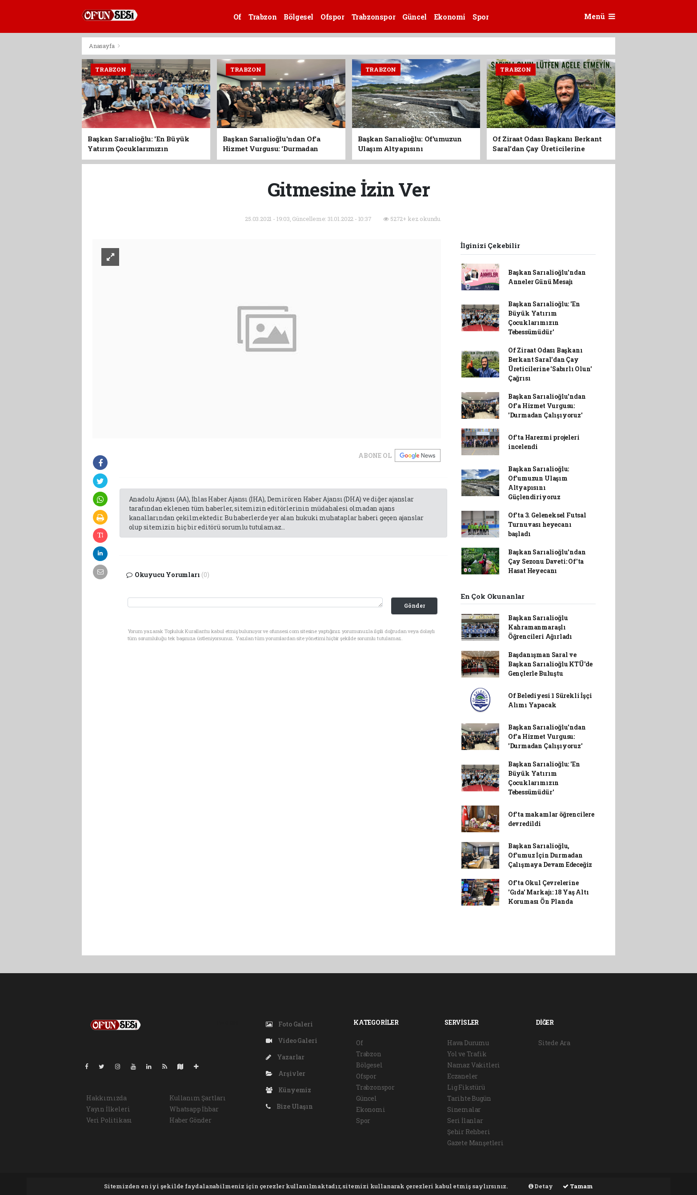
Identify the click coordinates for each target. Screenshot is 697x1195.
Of (237, 16)
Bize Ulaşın (289, 1106)
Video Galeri (291, 1040)
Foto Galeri (289, 1024)
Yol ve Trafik (467, 1054)
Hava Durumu (468, 1043)
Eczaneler (462, 1076)
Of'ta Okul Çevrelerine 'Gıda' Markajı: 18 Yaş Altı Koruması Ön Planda (548, 892)
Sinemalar (464, 1109)
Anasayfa (102, 46)
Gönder (414, 605)
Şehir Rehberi (468, 1131)
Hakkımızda (106, 1098)
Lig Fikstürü (466, 1087)
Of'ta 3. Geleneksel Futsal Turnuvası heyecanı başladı (547, 524)
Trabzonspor (374, 16)
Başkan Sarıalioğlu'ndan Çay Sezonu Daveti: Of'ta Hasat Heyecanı (547, 561)
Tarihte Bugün (469, 1098)
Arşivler (285, 1073)
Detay (541, 1186)
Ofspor (332, 16)
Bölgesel (298, 16)
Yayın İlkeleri (108, 1109)
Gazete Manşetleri (475, 1143)
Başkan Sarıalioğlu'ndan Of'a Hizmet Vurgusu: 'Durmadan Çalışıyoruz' (547, 405)
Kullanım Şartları (197, 1098)
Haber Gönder (190, 1120)
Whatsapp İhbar (193, 1109)
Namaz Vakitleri (473, 1065)
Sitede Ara (554, 1043)
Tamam (578, 1186)
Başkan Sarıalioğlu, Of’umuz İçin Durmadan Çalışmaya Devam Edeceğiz (550, 855)
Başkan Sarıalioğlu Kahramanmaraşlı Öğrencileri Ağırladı (540, 627)
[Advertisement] (41, 170)
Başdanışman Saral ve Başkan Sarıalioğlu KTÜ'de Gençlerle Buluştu (550, 664)
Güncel (414, 16)
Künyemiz (288, 1090)
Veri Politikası (109, 1120)
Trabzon (262, 16)
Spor (481, 16)
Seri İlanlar (465, 1120)
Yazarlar (285, 1057)
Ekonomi (449, 16)
